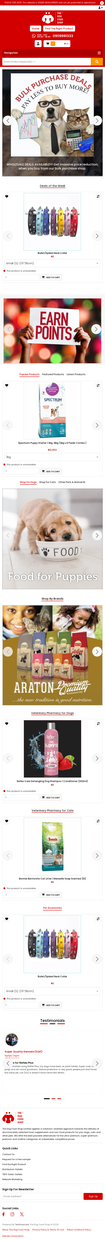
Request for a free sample (16, 1159)
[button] (47, 1098)
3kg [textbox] (8, 457)
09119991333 (63, 35)
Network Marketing (12, 1179)
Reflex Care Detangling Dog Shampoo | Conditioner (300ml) (52, 781)
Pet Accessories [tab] (52, 907)
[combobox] (52, 263)
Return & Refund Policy (79, 1229)
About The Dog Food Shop (16, 1229)
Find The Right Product (59, 28)
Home (35, 28)
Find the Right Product (14, 1164)
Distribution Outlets (12, 1169)
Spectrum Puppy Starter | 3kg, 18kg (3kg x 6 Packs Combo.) (52, 443)
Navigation (11, 52)
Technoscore (22, 1224)
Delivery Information (13, 1236)
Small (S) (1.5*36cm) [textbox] (20, 263)
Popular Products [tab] (29, 374)
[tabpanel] (52, 539)
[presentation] (8, 121)
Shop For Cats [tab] (47, 482)
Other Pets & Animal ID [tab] (71, 482)
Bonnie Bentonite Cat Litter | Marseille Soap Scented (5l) (52, 878)
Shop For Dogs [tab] (28, 482)
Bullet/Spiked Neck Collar (52, 253)
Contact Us (8, 1154)
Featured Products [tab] (53, 374)
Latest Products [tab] (76, 374)
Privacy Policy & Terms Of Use (48, 1229)
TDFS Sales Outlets (12, 1174)
